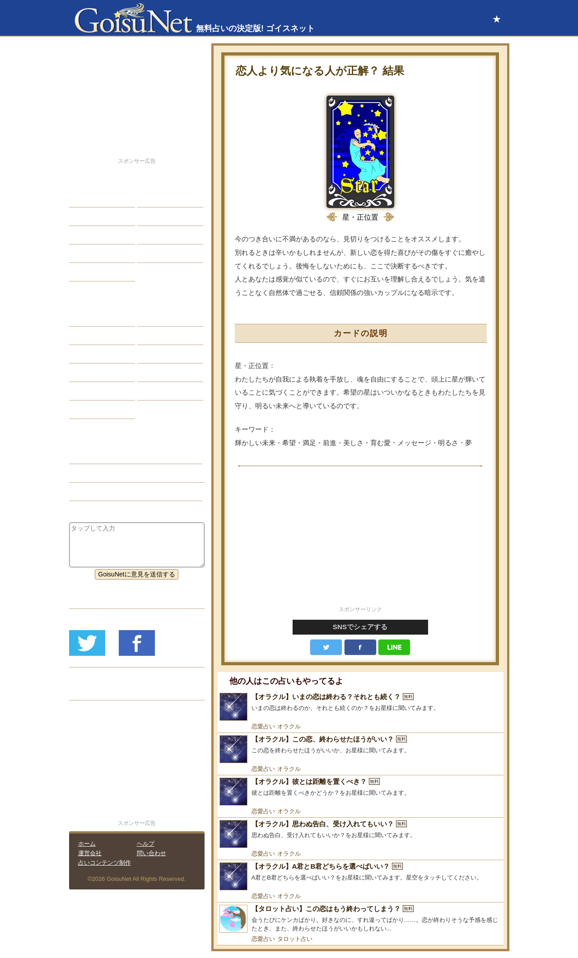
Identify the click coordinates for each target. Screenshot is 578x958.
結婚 (150, 198)
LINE (394, 647)
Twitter (326, 647)
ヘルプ (145, 843)
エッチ (85, 235)
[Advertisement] (360, 541)
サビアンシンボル (101, 335)
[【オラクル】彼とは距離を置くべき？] (360, 791)
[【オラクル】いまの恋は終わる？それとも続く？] (360, 707)
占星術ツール (163, 317)
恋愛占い (263, 726)
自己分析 (88, 216)
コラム (153, 372)
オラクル (289, 726)
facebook (360, 647)
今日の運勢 (160, 216)
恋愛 (82, 198)
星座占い (88, 317)
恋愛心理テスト (98, 391)
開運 (82, 253)
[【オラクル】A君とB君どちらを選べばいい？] (360, 876)
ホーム (87, 843)
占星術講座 (91, 272)
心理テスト (160, 391)
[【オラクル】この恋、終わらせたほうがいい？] (360, 749)
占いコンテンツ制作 (104, 862)
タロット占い (294, 938)
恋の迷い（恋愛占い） (107, 473)
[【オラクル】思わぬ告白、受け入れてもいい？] (360, 834)
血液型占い (160, 354)
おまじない (91, 409)
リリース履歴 (95, 691)
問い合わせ (151, 853)
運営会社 (90, 853)
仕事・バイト (163, 235)
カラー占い (91, 354)
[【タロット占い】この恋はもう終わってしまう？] (360, 919)
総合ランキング (166, 253)
